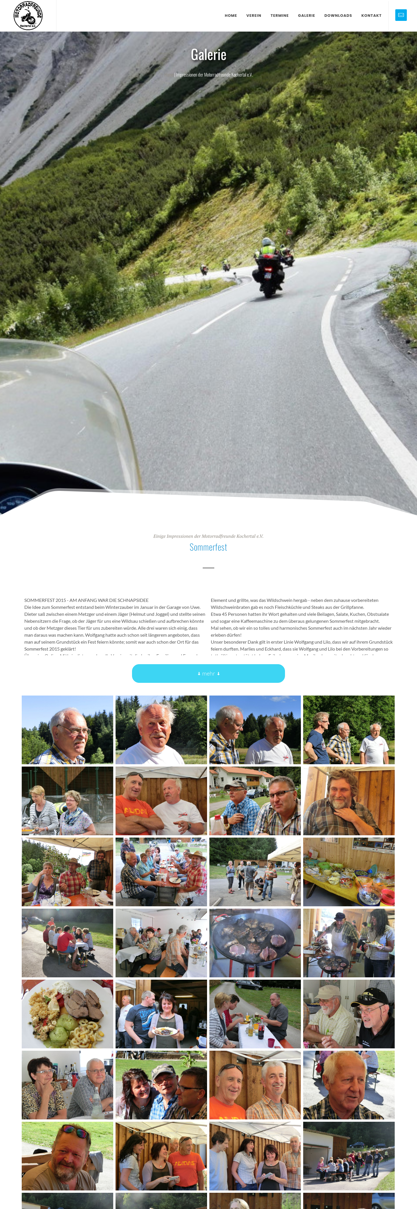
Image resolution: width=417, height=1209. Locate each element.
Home (168, 74)
